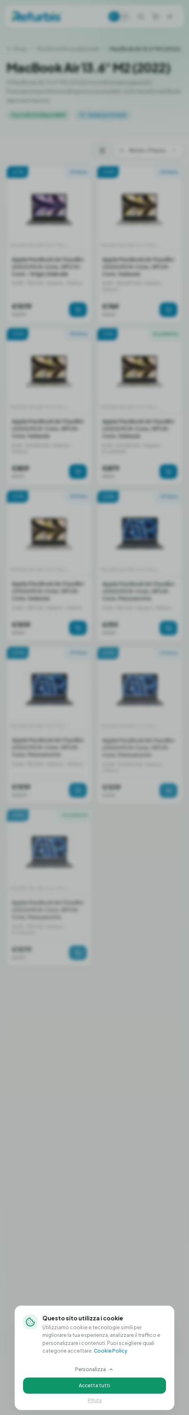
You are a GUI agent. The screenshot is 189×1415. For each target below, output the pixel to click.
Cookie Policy (110, 1351)
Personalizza (94, 1369)
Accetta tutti (94, 1385)
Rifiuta (95, 1400)
